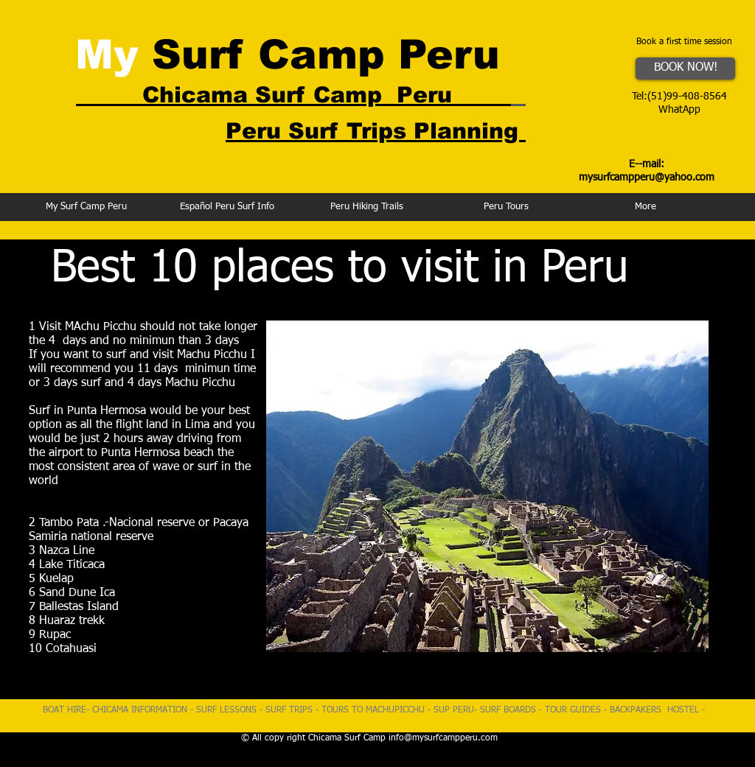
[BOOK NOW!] (685, 68)
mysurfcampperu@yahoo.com (646, 177)
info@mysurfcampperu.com (443, 738)
